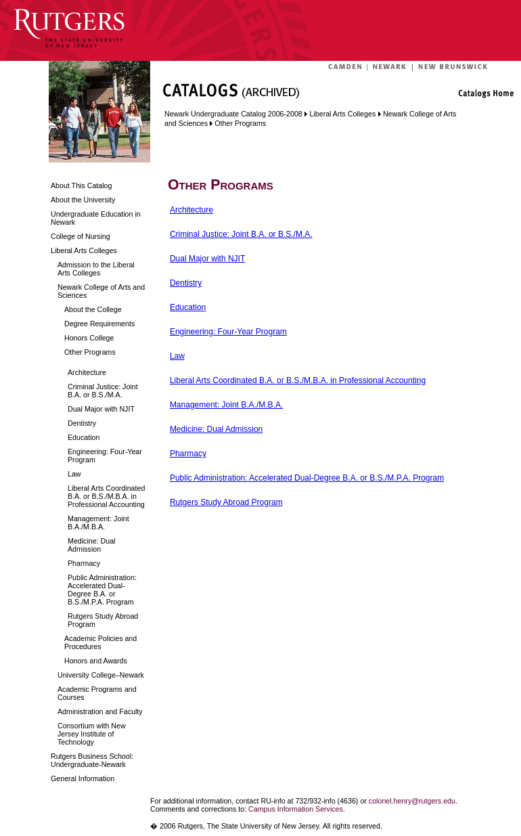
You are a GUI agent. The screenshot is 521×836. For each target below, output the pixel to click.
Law (74, 474)
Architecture (87, 372)
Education (83, 437)
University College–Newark (101, 675)
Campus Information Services (295, 809)
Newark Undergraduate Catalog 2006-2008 (233, 114)
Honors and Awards (95, 661)
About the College (93, 309)
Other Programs (90, 352)
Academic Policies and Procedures (100, 642)
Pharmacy (84, 563)
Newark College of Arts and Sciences (101, 291)
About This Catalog (81, 185)
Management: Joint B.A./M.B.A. (98, 522)
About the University (83, 200)
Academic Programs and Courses (97, 693)
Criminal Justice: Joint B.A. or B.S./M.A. (103, 390)
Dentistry (82, 423)
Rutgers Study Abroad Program (103, 620)
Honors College (89, 338)
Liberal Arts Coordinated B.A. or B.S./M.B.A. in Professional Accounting (106, 496)
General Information (82, 778)
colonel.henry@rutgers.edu (412, 801)
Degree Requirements (99, 324)
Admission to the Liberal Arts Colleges (96, 269)
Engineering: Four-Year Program (105, 455)
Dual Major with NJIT (101, 409)
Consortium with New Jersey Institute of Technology (92, 734)
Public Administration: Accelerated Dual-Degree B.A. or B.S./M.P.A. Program (102, 589)
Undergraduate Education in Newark (96, 218)
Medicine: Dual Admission (91, 545)
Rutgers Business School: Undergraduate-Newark (92, 760)
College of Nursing (80, 236)
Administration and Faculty (100, 711)
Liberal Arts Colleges (84, 250)
